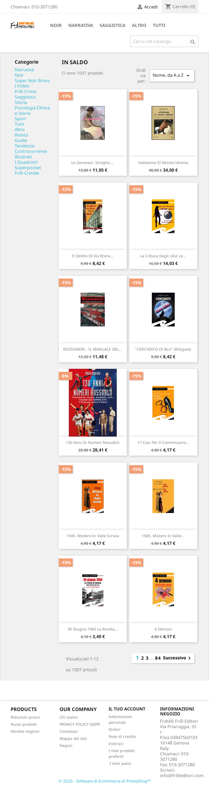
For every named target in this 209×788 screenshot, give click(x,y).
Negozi (66, 745)
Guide (21, 140)
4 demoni (163, 629)
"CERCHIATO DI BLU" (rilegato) (163, 349)
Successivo (178, 658)
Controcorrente (31, 151)
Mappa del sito (73, 738)
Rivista (21, 135)
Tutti (159, 25)
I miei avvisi (120, 763)
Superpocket (28, 168)
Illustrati (23, 157)
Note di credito (122, 736)
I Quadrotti (26, 162)
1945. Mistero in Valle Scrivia (92, 535)
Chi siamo (69, 717)
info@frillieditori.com (182, 775)
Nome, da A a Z (172, 75)
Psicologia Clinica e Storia (32, 110)
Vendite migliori (25, 731)
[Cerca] (164, 41)
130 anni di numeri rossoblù (92, 442)
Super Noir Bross (32, 81)
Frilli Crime (25, 91)
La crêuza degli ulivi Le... (163, 255)
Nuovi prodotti (24, 724)
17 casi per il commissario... (163, 442)
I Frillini (22, 86)
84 (158, 658)
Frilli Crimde (27, 173)
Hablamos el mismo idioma (163, 162)
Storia (21, 102)
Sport (20, 119)
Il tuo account (127, 709)
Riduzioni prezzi (25, 717)
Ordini (114, 729)
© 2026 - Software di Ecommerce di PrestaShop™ (105, 781)
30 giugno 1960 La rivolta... (92, 629)
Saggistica (112, 25)
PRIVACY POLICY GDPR (80, 724)
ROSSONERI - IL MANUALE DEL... (92, 349)
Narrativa (80, 25)
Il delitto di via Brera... (92, 255)
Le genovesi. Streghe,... (92, 162)
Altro (139, 25)
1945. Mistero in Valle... (163, 535)
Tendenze (25, 146)
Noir (56, 25)
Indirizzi (116, 743)
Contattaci (69, 731)
